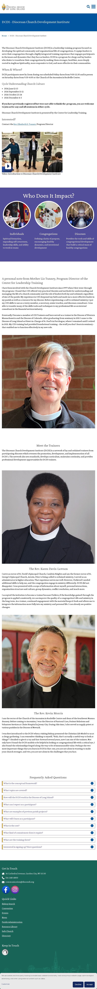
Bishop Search (8, 903)
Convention (7, 908)
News (4, 917)
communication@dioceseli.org (18, 882)
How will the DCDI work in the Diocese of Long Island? (29, 797)
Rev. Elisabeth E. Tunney (25, 124)
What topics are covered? (15, 790)
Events (5, 913)
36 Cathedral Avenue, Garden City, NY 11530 (24, 873)
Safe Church (7, 931)
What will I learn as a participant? (19, 818)
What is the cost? (11, 825)
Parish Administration (12, 922)
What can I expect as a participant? (20, 804)
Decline (78, 984)
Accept (90, 984)
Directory (6, 935)
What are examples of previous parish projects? (25, 811)
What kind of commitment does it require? (23, 832)
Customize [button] (5, 984)
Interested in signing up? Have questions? (23, 847)
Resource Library (9, 926)
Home (4, 36)
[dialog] (48, 981)
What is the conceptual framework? (20, 783)
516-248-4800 (10, 877)
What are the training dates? (17, 840)
